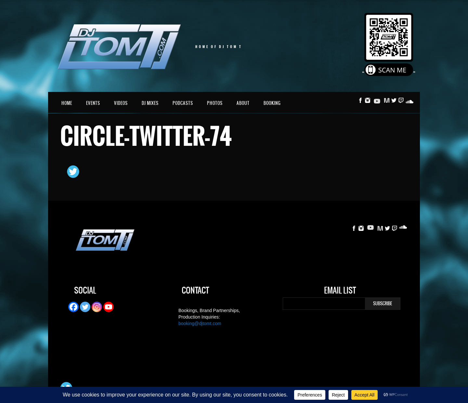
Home (66, 103)
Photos (215, 103)
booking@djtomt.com (199, 323)
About (243, 103)
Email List (340, 291)
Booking (272, 103)
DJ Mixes (150, 103)
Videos (121, 103)
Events (93, 103)
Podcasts (183, 103)
